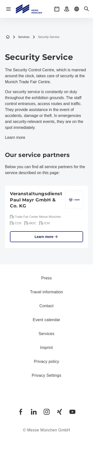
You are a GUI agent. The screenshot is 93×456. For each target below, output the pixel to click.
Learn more (15, 137)
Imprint (46, 347)
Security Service (46, 37)
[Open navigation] (8, 8)
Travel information (46, 292)
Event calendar (46, 320)
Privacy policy (46, 361)
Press (46, 278)
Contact (46, 306)
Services (21, 37)
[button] (56, 8)
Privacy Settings (47, 375)
